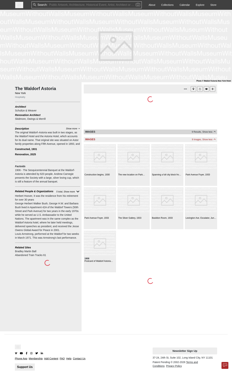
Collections (167, 4)
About (152, 4)
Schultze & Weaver (26, 110)
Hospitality (20, 97)
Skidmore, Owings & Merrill (30, 118)
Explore (200, 4)
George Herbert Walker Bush (31, 203)
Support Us (25, 366)
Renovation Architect (27, 115)
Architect (20, 106)
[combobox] (49, 5)
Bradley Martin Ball (25, 251)
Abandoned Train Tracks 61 (30, 255)
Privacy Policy (174, 366)
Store (213, 4)
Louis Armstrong (24, 233)
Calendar (185, 4)
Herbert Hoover (23, 195)
